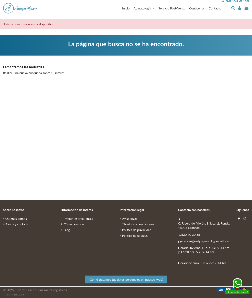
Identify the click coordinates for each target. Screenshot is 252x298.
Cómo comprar (74, 224)
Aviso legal (129, 218)
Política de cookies (135, 235)
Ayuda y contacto (17, 224)
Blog (67, 230)
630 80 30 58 (190, 234)
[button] (144, 8)
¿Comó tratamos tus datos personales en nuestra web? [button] (126, 279)
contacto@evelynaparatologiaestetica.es (205, 241)
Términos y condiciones (138, 224)
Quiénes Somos (16, 218)
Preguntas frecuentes (78, 218)
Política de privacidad (136, 230)
